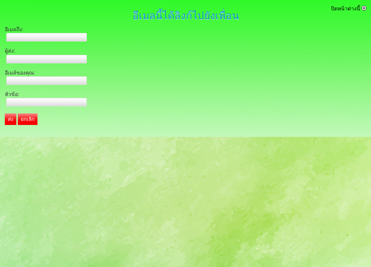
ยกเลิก (28, 119)
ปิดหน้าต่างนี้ (348, 8)
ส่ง (10, 119)
